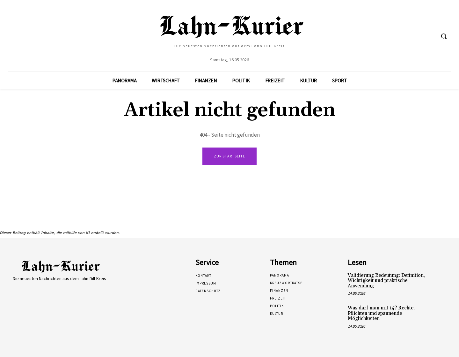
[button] (443, 36)
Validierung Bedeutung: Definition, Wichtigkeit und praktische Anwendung (386, 280)
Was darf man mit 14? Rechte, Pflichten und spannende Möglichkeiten (381, 313)
